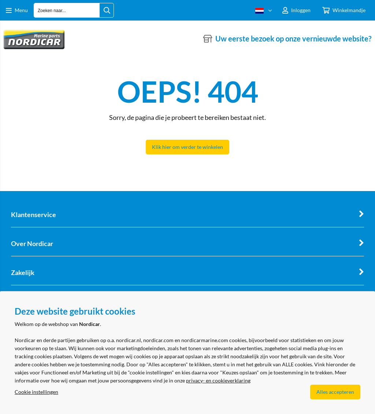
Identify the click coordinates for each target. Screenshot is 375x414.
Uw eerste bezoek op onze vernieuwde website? (293, 38)
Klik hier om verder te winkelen (187, 147)
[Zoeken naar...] (106, 10)
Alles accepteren (335, 392)
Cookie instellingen (36, 392)
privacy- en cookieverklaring (218, 380)
